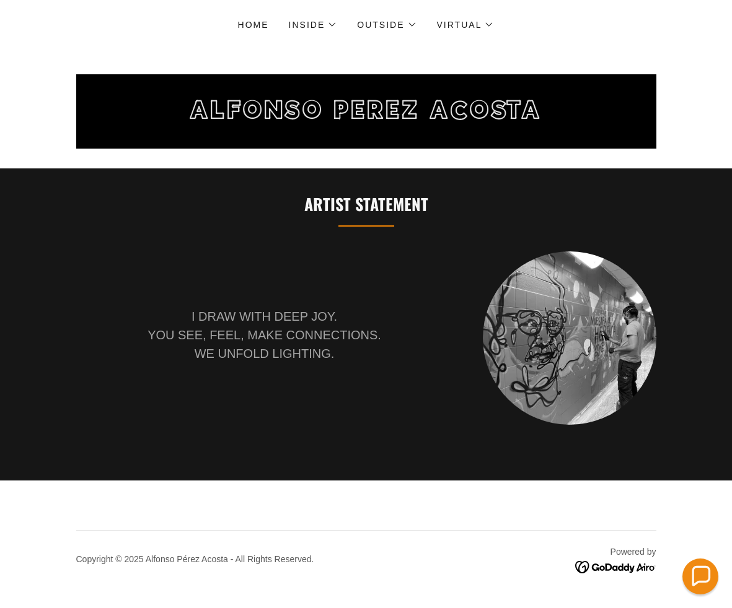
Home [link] (253, 25)
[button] (313, 24)
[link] (366, 115)
